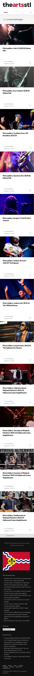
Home (4, 665)
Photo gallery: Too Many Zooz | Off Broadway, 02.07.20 (15, 134)
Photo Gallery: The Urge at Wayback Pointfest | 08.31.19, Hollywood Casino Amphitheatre (17, 432)
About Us (19, 667)
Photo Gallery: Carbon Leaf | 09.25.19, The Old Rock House (16, 304)
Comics (20, 665)
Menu (6, 12)
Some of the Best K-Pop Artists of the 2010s (17, 620)
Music (10, 665)
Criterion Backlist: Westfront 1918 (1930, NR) (17, 638)
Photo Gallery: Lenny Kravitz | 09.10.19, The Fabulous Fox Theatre (17, 347)
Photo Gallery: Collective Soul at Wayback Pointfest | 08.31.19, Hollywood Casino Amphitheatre (15, 390)
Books (12, 667)
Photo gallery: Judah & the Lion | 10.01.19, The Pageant (14, 262)
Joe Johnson (9, 61)
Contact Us (6, 668)
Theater (5, 667)
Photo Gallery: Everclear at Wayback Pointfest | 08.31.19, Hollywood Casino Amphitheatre (17, 475)
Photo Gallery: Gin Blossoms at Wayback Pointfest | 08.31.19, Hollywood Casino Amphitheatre (15, 517)
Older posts (10, 535)
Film (15, 665)
